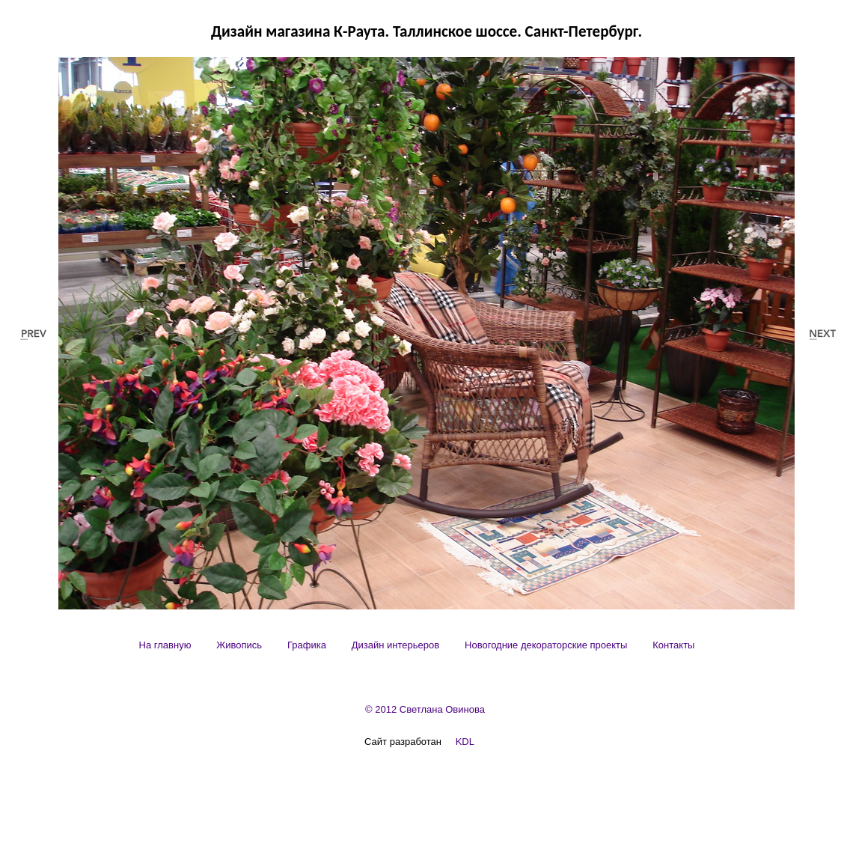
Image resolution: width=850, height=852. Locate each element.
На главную (165, 645)
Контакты (673, 645)
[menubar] (417, 645)
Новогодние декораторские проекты (546, 645)
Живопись (239, 645)
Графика (306, 645)
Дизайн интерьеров (395, 645)
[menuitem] (165, 645)
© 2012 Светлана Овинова (425, 709)
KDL (465, 741)
